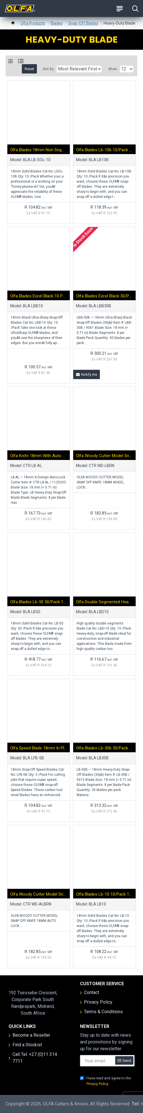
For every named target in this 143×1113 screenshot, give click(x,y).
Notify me (86, 374)
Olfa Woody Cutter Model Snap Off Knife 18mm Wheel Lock (104, 455)
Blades (57, 23)
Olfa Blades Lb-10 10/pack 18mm (104, 894)
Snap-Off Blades (83, 23)
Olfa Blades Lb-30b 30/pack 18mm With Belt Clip (104, 748)
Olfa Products (32, 23)
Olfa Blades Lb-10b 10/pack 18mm (104, 149)
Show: (113, 69)
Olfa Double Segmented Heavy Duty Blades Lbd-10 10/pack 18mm (104, 601)
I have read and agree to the (105, 1081)
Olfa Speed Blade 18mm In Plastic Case (38, 748)
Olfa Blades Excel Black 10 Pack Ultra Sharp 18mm (38, 296)
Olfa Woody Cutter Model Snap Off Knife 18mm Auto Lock (38, 894)
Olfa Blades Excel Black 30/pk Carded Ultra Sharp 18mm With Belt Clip (104, 296)
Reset (29, 69)
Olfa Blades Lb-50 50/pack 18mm (38, 601)
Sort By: (48, 69)
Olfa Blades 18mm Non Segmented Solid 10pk (38, 149)
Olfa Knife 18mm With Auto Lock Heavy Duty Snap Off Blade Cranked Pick (38, 455)
